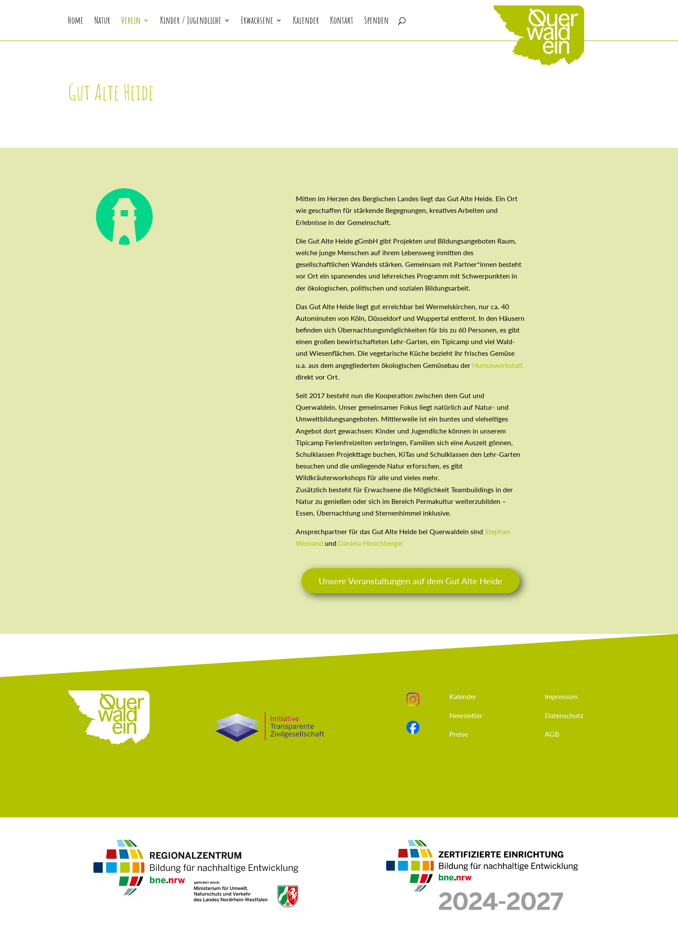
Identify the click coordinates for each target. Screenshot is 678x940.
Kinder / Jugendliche (190, 21)
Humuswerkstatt (497, 365)
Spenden (376, 21)
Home (75, 21)
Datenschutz (564, 715)
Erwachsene (257, 21)
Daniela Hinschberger (370, 543)
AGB (552, 734)
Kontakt (341, 21)
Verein (131, 21)
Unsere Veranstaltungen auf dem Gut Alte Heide (410, 581)
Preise (458, 734)
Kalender (306, 21)
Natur (102, 21)
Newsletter (466, 715)
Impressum (561, 696)
